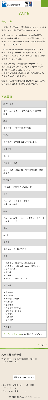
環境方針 (18, 385)
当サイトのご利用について (14, 391)
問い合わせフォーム (12, 334)
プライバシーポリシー (13, 388)
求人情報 (30, 385)
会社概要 (7, 385)
